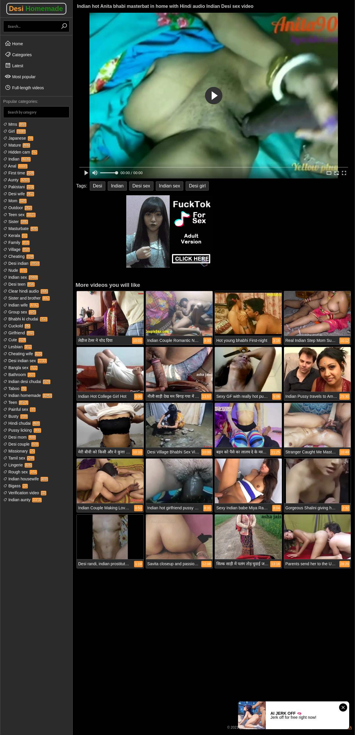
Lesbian (17, 346)
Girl (14, 131)
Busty (15, 416)
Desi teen (19, 284)
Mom (15, 200)
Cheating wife (22, 353)
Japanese (18, 138)
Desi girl (197, 185)
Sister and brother (26, 298)
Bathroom (19, 374)
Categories (18, 54)
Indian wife (21, 305)
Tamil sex (18, 458)
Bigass (15, 486)
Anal (15, 166)
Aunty (16, 180)
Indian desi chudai (26, 381)
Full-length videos (24, 87)
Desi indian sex (25, 360)
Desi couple (21, 444)
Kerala (15, 235)
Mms (14, 124)
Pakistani (18, 187)
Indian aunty (22, 499)
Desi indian (21, 263)
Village (16, 249)
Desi (36, 8)
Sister (15, 221)
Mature (16, 145)
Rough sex (20, 472)
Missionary (19, 451)
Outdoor (17, 207)
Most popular (20, 76)
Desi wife (18, 193)
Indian (17, 159)
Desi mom (19, 437)
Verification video (24, 492)
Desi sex (141, 185)
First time (18, 173)
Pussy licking (22, 430)
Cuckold (16, 326)
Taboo (15, 388)
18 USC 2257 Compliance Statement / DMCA (317, 727)
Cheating (18, 256)
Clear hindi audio (25, 291)
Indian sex (20, 277)
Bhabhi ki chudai (25, 319)
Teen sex (19, 214)
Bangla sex (20, 367)
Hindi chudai (21, 423)
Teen (15, 402)
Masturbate (20, 228)
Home (14, 43)
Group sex (19, 312)
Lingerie (17, 465)
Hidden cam (20, 152)
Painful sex (19, 409)
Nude (15, 270)
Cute (14, 340)
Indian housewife (25, 479)
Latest (14, 65)
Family (16, 242)
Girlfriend (18, 333)
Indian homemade (27, 395)
